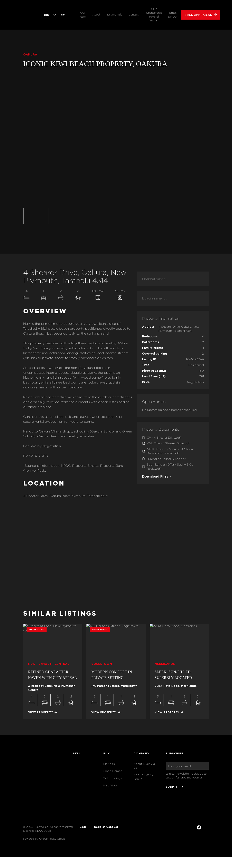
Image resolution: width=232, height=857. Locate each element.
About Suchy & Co (144, 766)
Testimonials (114, 14)
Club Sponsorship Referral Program (154, 15)
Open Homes (112, 771)
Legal (83, 826)
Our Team (82, 14)
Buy (47, 14)
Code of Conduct (106, 826)
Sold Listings (112, 778)
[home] (24, 15)
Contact (134, 14)
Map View (110, 785)
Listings (109, 764)
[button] (49, 14)
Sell (63, 14)
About (96, 14)
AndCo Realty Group (143, 777)
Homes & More (172, 14)
